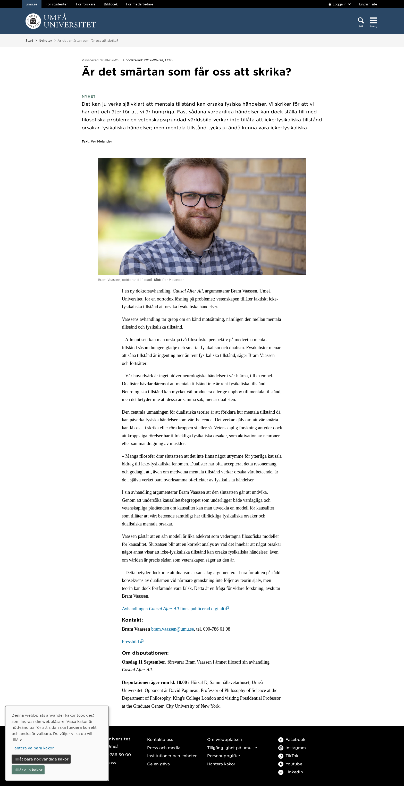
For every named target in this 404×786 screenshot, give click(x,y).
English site (368, 4)
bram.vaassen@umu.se (172, 629)
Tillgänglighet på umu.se (232, 747)
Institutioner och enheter (172, 755)
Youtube (290, 763)
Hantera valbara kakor (33, 748)
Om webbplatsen (224, 739)
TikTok (288, 755)
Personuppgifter (223, 755)
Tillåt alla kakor (28, 769)
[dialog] (56, 743)
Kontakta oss (160, 739)
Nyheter (45, 40)
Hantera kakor (221, 763)
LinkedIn (290, 771)
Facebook (291, 739)
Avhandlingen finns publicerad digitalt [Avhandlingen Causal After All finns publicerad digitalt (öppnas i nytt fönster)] (173, 608)
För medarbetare (139, 4)
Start (29, 40)
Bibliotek (111, 4)
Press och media (163, 747)
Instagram (292, 747)
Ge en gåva (158, 763)
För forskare (86, 4)
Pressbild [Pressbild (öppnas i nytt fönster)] (130, 641)
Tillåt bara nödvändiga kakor (41, 759)
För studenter (57, 4)
